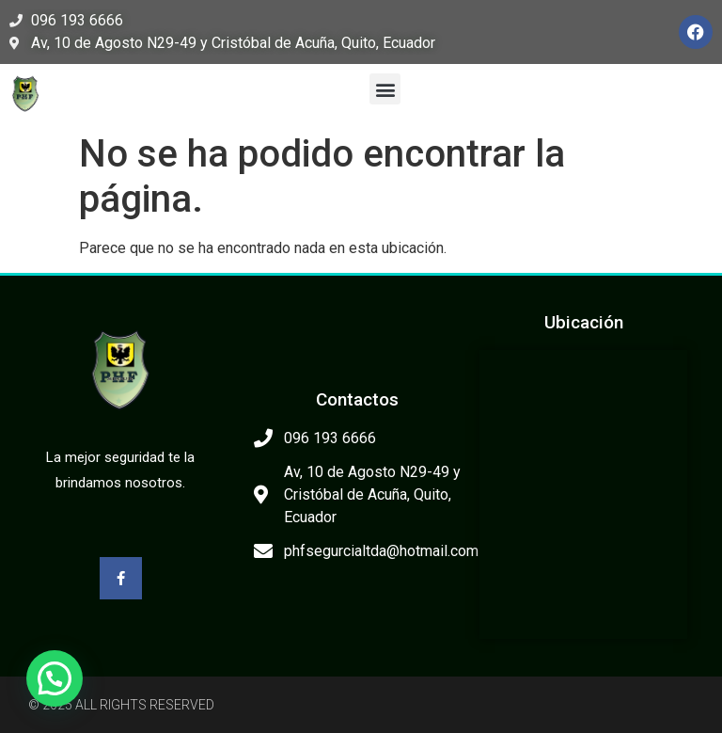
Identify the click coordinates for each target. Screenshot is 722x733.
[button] (384, 88)
